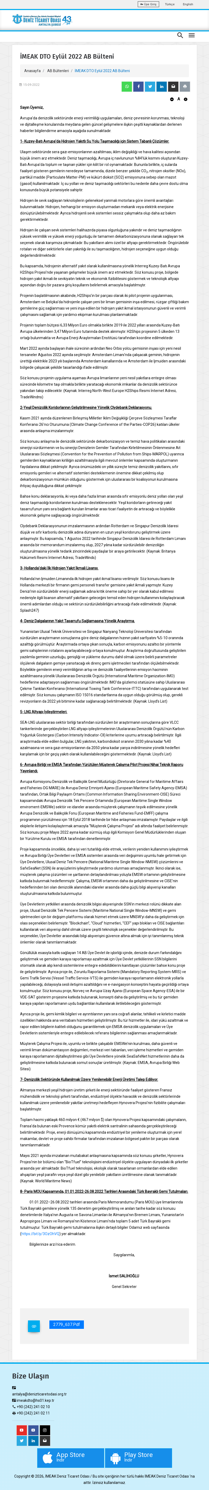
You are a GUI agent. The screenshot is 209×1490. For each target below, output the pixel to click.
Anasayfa (32, 71)
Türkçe (170, 4)
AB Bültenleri (58, 71)
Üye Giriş (148, 4)
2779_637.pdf (66, 1324)
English (188, 4)
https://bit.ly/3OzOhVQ (40, 1234)
